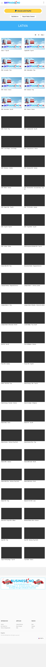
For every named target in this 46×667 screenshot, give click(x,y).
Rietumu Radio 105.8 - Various (31, 520)
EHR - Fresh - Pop (5, 129)
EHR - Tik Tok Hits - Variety (30, 207)
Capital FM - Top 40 (28, 50)
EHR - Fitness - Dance (29, 109)
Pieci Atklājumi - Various (30, 344)
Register (3, 633)
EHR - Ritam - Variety (6, 187)
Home (2, 624)
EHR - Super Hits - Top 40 (7, 207)
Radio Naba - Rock (5, 422)
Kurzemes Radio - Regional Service (32, 266)
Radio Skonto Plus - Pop (30, 442)
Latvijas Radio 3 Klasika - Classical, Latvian (34, 305)
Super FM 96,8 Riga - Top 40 (8, 559)
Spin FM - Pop (4, 540)
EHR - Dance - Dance (6, 89)
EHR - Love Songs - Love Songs (8, 148)
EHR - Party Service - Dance (31, 148)
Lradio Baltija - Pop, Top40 (30, 324)
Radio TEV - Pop (5, 500)
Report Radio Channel (28, 16)
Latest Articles (19, 624)
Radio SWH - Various (6, 461)
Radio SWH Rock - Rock (30, 481)
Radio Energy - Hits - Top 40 (31, 383)
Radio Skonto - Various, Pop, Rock (9, 442)
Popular (33, 626)
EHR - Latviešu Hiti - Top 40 (30, 129)
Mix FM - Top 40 (5, 344)
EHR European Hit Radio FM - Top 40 (33, 246)
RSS (17, 628)
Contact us (4, 626)
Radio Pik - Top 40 (28, 422)
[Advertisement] (23, 603)
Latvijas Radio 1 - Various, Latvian (32, 285)
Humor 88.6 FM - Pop (6, 266)
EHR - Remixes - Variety (7, 168)
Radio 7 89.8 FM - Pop (6, 383)
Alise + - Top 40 (5, 50)
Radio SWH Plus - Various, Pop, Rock (10, 481)
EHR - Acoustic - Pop (6, 70)
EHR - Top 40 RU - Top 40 (30, 226)
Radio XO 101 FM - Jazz (30, 500)
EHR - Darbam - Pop (29, 89)
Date (42, 35)
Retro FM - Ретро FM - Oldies (8, 520)
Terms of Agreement (5, 628)
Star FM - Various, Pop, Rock (31, 540)
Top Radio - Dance (28, 559)
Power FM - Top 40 (28, 363)
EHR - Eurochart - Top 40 (7, 109)
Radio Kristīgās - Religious (30, 403)
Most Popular (19, 626)
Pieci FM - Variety (5, 363)
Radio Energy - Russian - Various (9, 403)
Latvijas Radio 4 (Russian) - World (9, 324)
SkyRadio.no (14, 16)
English (41, 638)
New (33, 624)
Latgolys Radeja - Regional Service (9, 285)
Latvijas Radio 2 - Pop (6, 305)
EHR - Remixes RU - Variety (30, 168)
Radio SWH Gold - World (30, 461)
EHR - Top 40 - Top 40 (6, 226)
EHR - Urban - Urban (6, 246)
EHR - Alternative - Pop (29, 70)
